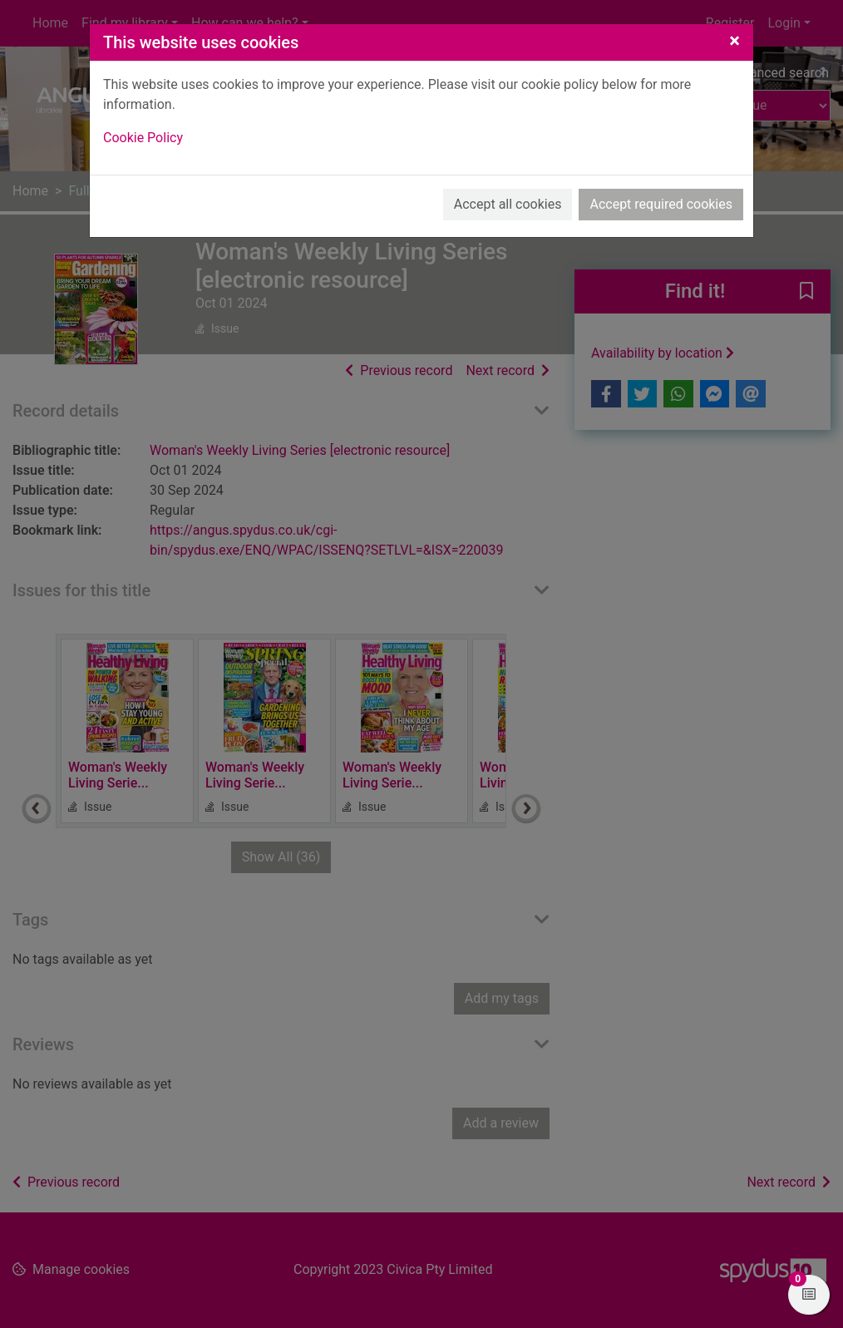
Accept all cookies (508, 204)
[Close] (734, 40)
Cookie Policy (143, 138)
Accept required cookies (660, 204)
